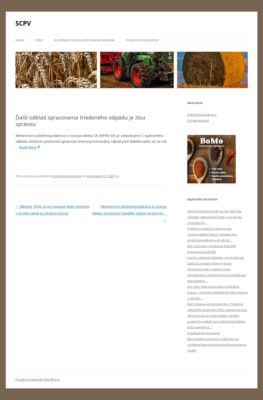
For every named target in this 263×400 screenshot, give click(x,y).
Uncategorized (198, 120)
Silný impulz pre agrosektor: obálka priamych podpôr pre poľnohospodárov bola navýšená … (216, 321)
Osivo (39, 40)
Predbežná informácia (203, 333)
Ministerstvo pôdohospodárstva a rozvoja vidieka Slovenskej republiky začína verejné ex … (129, 213)
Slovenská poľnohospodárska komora (84, 40)
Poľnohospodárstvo (142, 40)
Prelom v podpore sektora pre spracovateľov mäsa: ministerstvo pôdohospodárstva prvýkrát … (212, 234)
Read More (28, 147)
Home (19, 40)
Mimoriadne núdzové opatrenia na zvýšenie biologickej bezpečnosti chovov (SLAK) (217, 345)
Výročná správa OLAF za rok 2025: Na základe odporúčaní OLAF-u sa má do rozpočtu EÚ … (214, 217)
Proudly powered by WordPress (37, 380)
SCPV (23, 23)
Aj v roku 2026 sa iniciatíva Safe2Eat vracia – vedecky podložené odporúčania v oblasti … (217, 292)
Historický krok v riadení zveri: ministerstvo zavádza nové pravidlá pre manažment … (216, 275)
